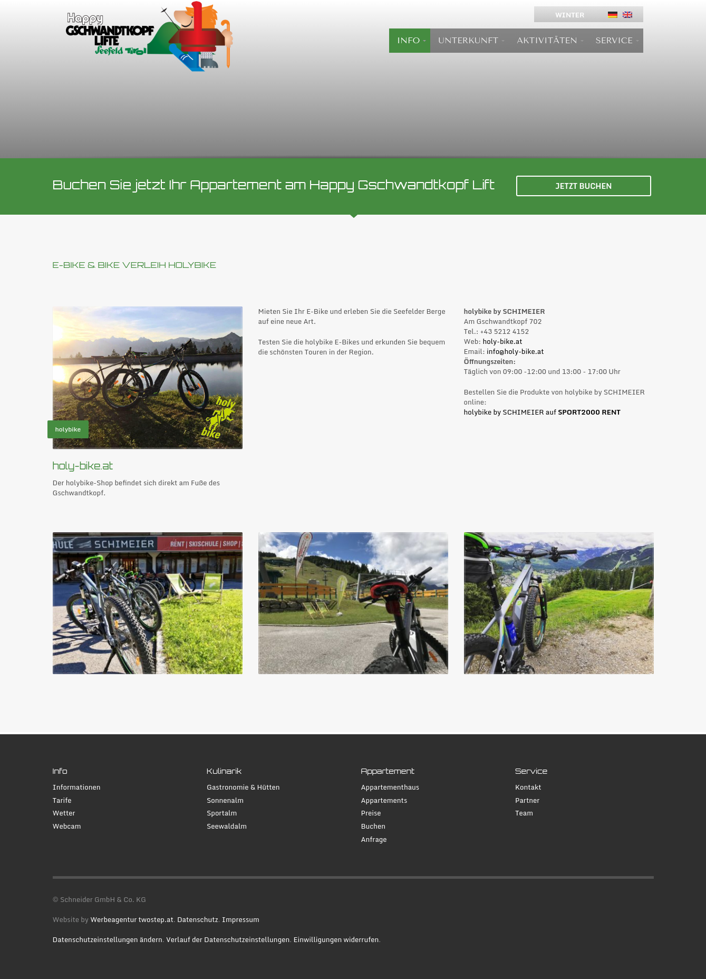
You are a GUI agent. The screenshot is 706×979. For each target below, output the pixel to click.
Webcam (67, 826)
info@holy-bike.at (515, 351)
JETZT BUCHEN (583, 186)
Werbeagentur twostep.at (131, 919)
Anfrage (374, 839)
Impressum (240, 919)
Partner (527, 800)
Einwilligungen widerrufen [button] (336, 939)
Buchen (373, 826)
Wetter (64, 813)
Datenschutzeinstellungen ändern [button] (107, 939)
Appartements (384, 800)
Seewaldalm (227, 826)
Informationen (77, 787)
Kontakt (528, 787)
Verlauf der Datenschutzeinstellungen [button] (227, 939)
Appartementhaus (390, 787)
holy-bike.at (502, 341)
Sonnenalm (225, 800)
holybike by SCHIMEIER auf (542, 412)
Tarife (62, 800)
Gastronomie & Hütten (243, 787)
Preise (371, 813)
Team (524, 813)
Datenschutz (197, 919)
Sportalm (222, 813)
